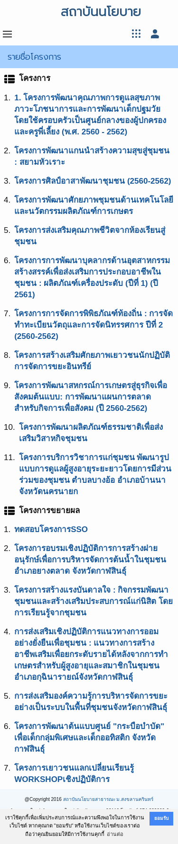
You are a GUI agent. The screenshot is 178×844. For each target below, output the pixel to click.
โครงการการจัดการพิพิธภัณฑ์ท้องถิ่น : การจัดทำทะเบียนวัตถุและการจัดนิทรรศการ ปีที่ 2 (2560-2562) (93, 325)
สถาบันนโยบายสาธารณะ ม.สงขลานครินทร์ (108, 799)
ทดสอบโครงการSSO (51, 529)
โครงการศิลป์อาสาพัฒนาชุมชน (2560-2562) (92, 181)
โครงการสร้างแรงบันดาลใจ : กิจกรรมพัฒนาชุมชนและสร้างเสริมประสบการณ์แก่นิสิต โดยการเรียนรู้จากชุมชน (93, 601)
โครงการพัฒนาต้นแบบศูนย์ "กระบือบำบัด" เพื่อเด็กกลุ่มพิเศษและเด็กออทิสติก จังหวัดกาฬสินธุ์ (89, 738)
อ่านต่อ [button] (115, 834)
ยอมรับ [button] (161, 818)
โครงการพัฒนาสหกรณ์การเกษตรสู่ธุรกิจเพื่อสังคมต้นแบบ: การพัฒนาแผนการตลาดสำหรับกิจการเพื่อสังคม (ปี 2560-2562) (90, 397)
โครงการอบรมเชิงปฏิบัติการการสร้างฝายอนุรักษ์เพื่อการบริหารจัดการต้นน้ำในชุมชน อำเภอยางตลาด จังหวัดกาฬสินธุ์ (90, 560)
